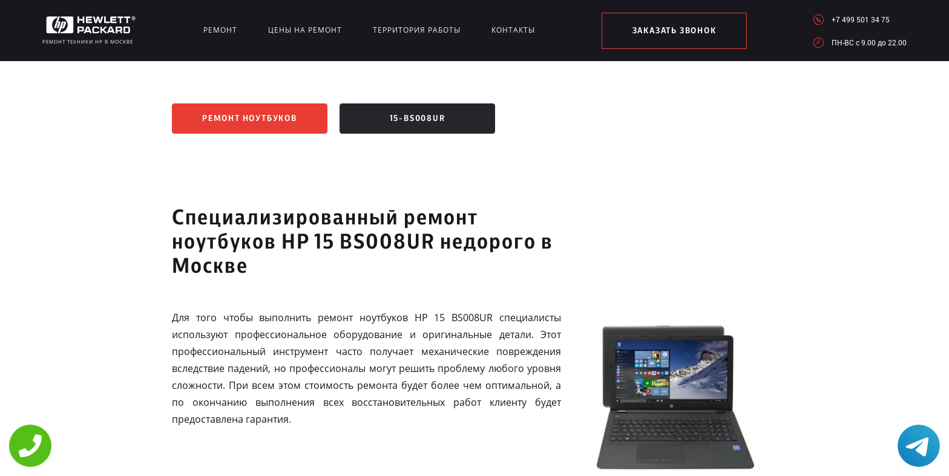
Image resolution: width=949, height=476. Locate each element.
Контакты (513, 30)
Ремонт (220, 30)
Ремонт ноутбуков (249, 118)
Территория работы (417, 30)
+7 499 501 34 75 (861, 19)
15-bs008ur (417, 118)
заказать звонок (674, 31)
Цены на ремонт (305, 30)
